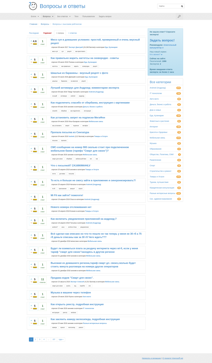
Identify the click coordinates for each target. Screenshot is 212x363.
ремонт (81, 327)
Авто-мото (87, 297)
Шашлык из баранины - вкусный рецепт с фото (79, 73)
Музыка (153, 143)
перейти (82, 286)
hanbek (71, 136)
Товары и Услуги (100, 136)
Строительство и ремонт (160, 171)
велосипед (71, 327)
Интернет (154, 127)
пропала (63, 140)
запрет (67, 125)
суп (63, 51)
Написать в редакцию (151, 358)
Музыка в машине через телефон (71, 292)
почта (54, 173)
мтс (91, 159)
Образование (156, 149)
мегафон (85, 125)
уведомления (84, 227)
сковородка (85, 66)
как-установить (57, 125)
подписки (76, 125)
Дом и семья (155, 110)
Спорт (152, 165)
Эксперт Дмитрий (76, 47)
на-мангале (74, 81)
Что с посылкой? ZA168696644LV (70, 165)
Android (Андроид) (96, 92)
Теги (76, 16)
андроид (81, 96)
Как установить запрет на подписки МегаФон (78, 117)
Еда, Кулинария (111, 47)
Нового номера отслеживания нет (71, 207)
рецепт (69, 51)
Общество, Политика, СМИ (162, 154)
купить (68, 286)
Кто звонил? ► (156, 54)
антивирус (64, 96)
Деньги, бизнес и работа (92, 107)
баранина (64, 81)
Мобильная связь (96, 121)
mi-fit (53, 188)
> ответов (72, 33)
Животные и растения (159, 121)
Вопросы (47, 16)
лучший (54, 96)
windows (73, 312)
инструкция (87, 111)
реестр (65, 312)
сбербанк (64, 111)
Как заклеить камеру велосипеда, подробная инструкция (85, 319)
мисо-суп (55, 51)
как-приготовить (80, 51)
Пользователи (88, 16)
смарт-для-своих (57, 159)
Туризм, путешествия (159, 182)
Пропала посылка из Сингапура (70, 132)
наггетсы (55, 66)
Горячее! (47, 33)
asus (63, 227)
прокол (62, 327)
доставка (62, 173)
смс (97, 159)
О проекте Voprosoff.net (173, 358)
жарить (76, 66)
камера (54, 327)
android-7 (55, 227)
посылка (54, 140)
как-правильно (65, 66)
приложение (63, 188)
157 (54, 339)
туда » (61, 339)
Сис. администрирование (161, 199)
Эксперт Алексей (77, 282)
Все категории (160, 82)
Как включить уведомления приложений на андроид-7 (84, 219)
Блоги (33, 16)
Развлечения (155, 160)
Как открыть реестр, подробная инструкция (77, 304)
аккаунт (72, 188)
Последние (34, 33)
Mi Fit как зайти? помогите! (67, 195)
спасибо (54, 111)
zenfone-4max (72, 227)
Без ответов (62, 16)
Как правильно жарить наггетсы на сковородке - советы (85, 58)
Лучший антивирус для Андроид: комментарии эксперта (85, 87)
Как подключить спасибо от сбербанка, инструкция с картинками (90, 102)
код (75, 286)
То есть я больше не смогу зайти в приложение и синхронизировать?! (93, 180)
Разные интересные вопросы (95, 323)
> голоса (60, 33)
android (73, 96)
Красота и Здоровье (159, 132)
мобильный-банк (81, 159)
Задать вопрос (105, 16)
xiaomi (80, 188)
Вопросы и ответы (62, 6)
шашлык (54, 81)
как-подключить (75, 111)
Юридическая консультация (162, 188)
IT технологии (88, 308)
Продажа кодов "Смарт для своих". (72, 277)
